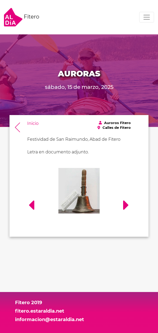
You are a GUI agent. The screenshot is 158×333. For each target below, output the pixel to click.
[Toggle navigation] (146, 17)
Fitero (21, 17)
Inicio (33, 123)
